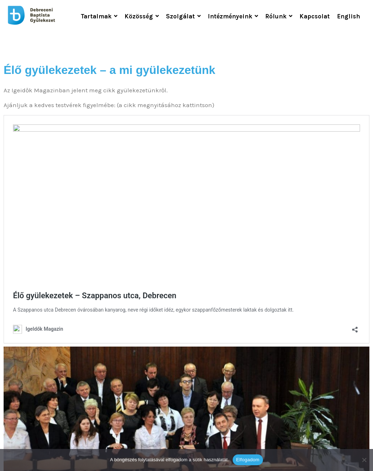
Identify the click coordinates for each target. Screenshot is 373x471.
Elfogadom (247, 459)
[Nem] (364, 459)
